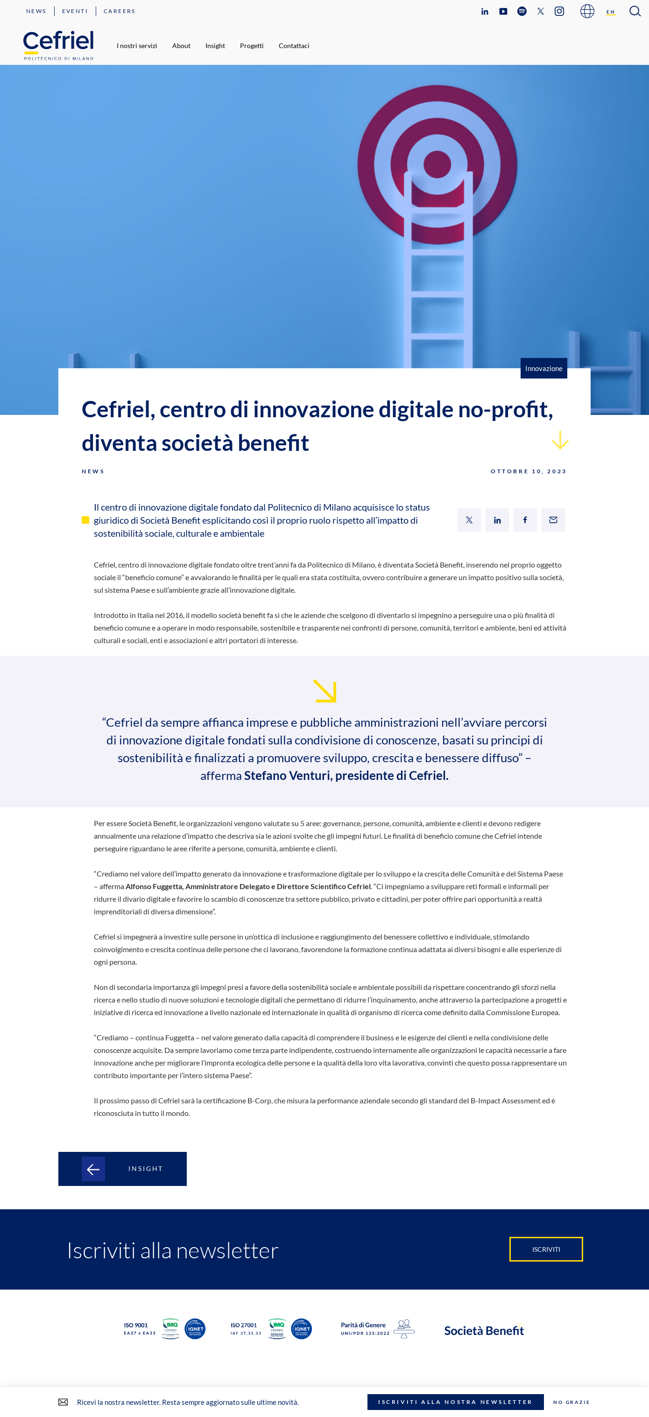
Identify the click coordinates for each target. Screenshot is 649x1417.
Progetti (252, 45)
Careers (120, 10)
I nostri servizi (137, 45)
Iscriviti (546, 1249)
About (181, 45)
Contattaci (294, 45)
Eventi (75, 10)
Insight (215, 45)
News (36, 10)
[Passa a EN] (611, 11)
